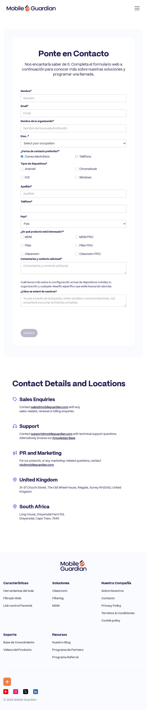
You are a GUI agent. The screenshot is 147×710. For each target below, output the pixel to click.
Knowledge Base (63, 438)
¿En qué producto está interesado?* (42, 231)
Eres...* (25, 136)
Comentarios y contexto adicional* (41, 259)
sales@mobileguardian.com (49, 407)
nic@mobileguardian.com (36, 465)
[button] (136, 8)
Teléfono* (26, 201)
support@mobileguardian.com (51, 434)
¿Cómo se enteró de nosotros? (39, 291)
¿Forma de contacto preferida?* (40, 151)
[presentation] (52, 317)
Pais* (24, 216)
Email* (24, 106)
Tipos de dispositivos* (34, 163)
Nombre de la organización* (37, 121)
